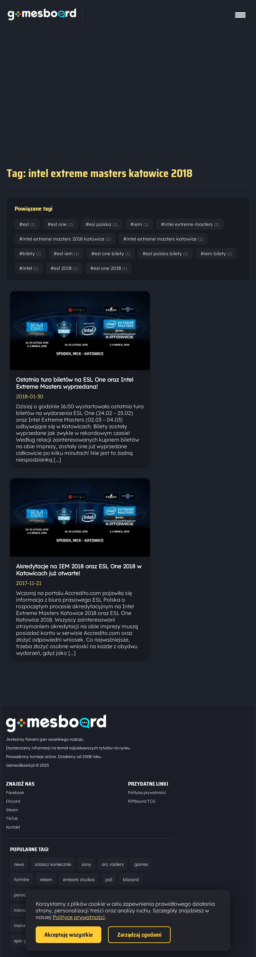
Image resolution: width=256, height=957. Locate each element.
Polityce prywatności (79, 917)
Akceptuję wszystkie (68, 934)
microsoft (24, 910)
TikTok (12, 818)
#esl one (60, 224)
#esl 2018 (64, 268)
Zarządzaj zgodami (139, 934)
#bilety (30, 254)
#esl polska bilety (165, 254)
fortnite (21, 879)
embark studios (79, 879)
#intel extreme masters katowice (163, 239)
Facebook (15, 792)
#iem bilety (216, 254)
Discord (13, 801)
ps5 (108, 879)
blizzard (131, 879)
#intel (28, 268)
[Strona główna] (42, 18)
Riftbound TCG (141, 801)
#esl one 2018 (108, 268)
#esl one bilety (110, 254)
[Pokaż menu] (240, 15)
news (19, 864)
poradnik (23, 894)
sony (86, 864)
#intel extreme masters (190, 224)
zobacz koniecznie (53, 864)
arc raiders (113, 864)
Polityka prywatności (147, 792)
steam (46, 879)
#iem (139, 224)
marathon (24, 925)
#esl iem (66, 254)
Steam (12, 809)
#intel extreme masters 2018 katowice (65, 239)
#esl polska (102, 224)
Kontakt (13, 827)
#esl (27, 224)
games (141, 864)
